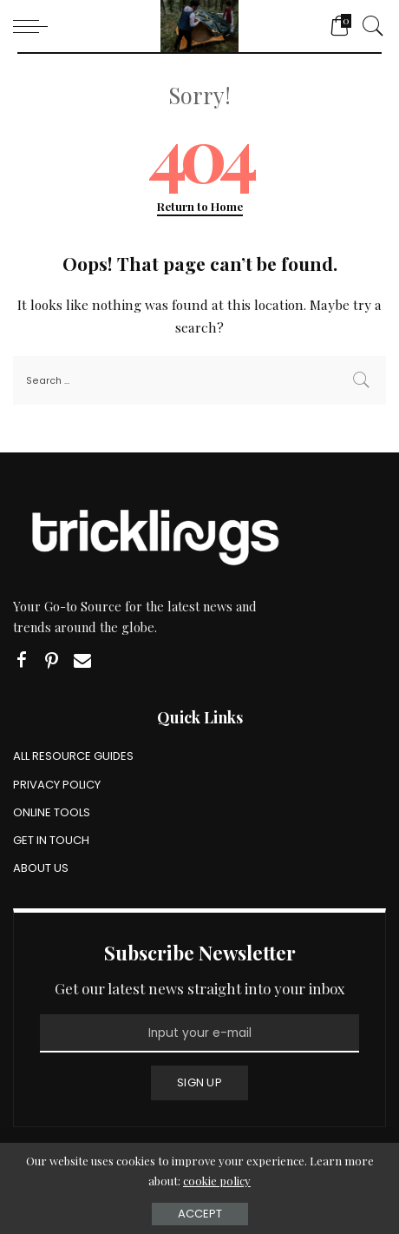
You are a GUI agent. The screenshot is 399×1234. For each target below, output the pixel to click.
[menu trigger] (34, 26)
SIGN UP (199, 1082)
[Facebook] (21, 660)
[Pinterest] (52, 660)
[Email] (82, 660)
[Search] (368, 26)
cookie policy (217, 1180)
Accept (200, 1213)
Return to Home (200, 206)
